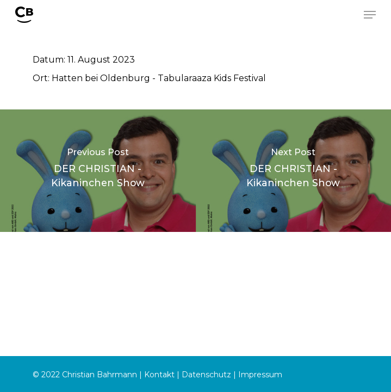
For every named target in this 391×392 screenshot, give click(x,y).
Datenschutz (206, 374)
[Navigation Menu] (370, 14)
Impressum (260, 374)
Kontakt (159, 374)
